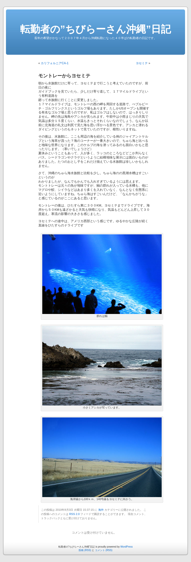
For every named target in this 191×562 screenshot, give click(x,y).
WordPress (126, 546)
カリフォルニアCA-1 (54, 63)
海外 (101, 509)
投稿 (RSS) (85, 550)
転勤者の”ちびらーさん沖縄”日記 (95, 29)
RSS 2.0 (74, 513)
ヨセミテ (142, 63)
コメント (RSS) (103, 550)
